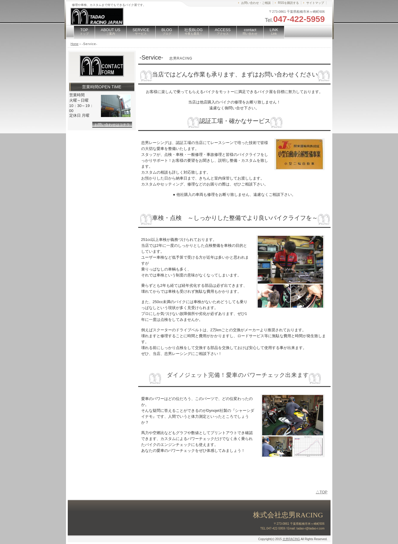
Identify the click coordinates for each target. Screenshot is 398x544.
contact (250, 31)
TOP (84, 31)
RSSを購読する (288, 2)
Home (75, 44)
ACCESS (223, 31)
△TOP (322, 492)
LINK (274, 31)
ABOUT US (110, 31)
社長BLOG (193, 31)
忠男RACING (291, 539)
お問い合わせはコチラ (112, 125)
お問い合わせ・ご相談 (256, 2)
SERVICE (141, 31)
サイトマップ (315, 2)
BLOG (167, 31)
